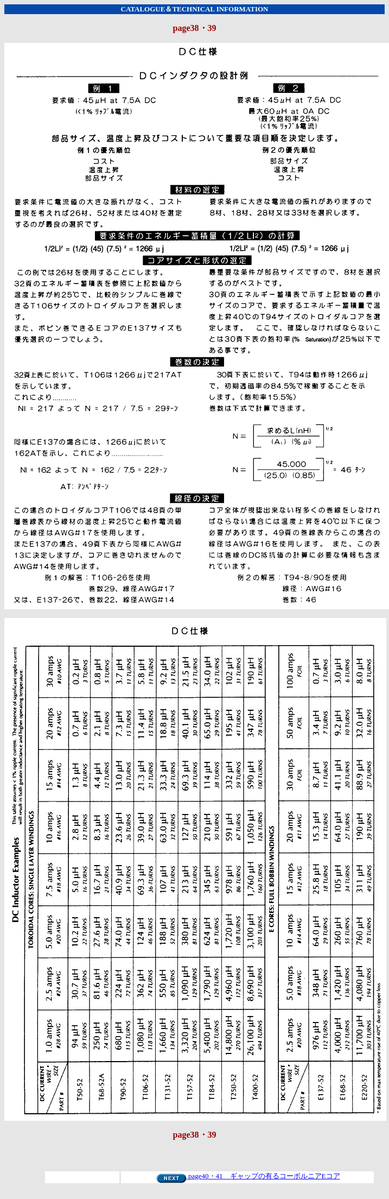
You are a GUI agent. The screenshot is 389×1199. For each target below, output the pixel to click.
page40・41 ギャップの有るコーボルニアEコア (248, 1176)
